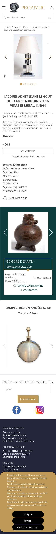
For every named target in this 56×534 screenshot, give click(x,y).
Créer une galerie (11, 432)
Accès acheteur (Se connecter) (18, 450)
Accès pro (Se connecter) (15, 438)
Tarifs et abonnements (14, 435)
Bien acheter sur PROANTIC (16, 453)
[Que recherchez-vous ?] (49, 17)
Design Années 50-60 (13, 29)
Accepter (28, 514)
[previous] (5, 232)
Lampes (44, 27)
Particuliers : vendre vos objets (18, 441)
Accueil (7, 27)
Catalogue (16, 27)
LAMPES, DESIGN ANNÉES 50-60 (28, 308)
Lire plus (8, 136)
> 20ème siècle (28, 29)
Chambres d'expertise (14, 456)
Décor (25, 27)
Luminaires (34, 27)
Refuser (28, 520)
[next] (50, 232)
